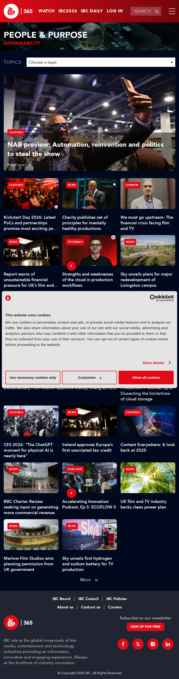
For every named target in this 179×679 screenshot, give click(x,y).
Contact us (90, 607)
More (85, 580)
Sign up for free (146, 626)
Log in (115, 11)
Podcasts (75, 469)
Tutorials (75, 242)
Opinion (132, 185)
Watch (46, 11)
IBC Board (61, 598)
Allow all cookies (146, 377)
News (72, 185)
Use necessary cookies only (33, 377)
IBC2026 (68, 11)
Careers (115, 607)
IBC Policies (116, 598)
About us (65, 607)
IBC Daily (92, 11)
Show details (153, 363)
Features (16, 132)
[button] (171, 11)
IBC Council (88, 598)
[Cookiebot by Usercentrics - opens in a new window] (153, 297)
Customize (89, 377)
